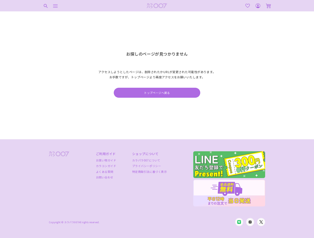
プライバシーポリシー (146, 166)
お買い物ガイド (106, 160)
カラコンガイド (106, 166)
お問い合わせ (104, 177)
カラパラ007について (146, 160)
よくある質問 (104, 172)
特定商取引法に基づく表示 (149, 172)
